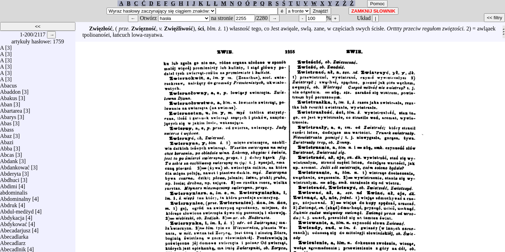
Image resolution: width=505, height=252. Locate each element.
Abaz (6, 134)
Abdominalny (15, 197)
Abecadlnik (13, 248)
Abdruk (8, 203)
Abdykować (13, 222)
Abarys (8, 115)
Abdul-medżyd (17, 210)
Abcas (7, 153)
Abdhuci (9, 178)
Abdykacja (12, 216)
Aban (6, 103)
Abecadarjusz (15, 229)
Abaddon (10, 90)
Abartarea (11, 109)
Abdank (9, 159)
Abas (6, 122)
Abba (6, 147)
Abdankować (14, 166)
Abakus (8, 96)
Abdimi (8, 185)
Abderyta (10, 172)
